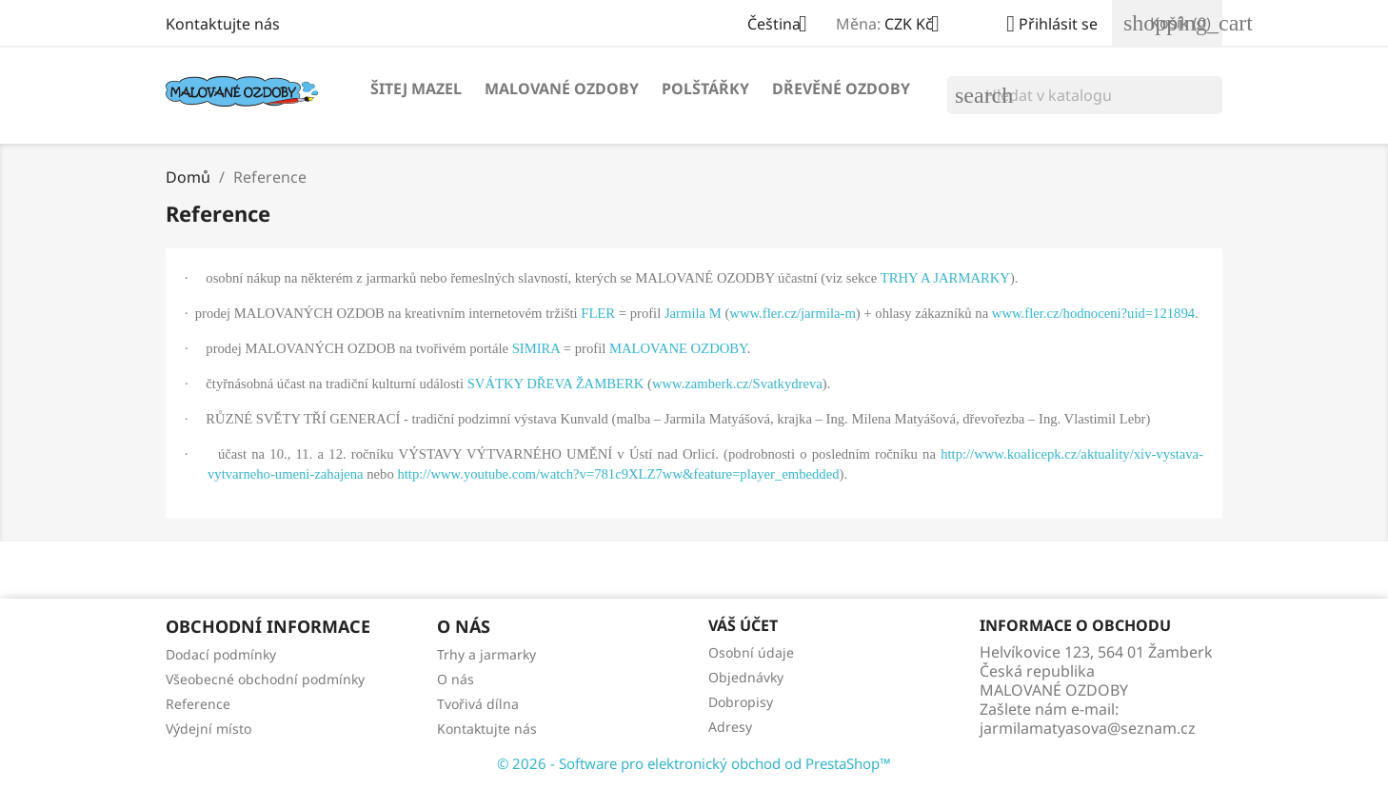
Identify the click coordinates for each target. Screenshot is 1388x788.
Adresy (730, 727)
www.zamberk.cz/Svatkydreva (737, 383)
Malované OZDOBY (562, 88)
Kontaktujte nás (223, 23)
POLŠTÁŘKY (705, 88)
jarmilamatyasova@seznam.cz (1088, 728)
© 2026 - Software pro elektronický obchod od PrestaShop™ (694, 763)
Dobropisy (740, 702)
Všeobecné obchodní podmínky (265, 679)
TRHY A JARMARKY (945, 278)
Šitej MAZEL (416, 88)
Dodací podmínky (221, 654)
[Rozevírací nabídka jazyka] (784, 25)
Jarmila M (693, 313)
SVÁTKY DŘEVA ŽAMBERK (555, 383)
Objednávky (745, 677)
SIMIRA (536, 348)
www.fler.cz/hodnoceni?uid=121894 (1093, 313)
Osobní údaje (751, 652)
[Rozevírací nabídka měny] (919, 25)
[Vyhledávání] (1084, 95)
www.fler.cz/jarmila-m (792, 313)
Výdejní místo (208, 728)
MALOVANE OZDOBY (678, 348)
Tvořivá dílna (478, 704)
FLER (598, 313)
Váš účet (743, 625)
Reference (198, 704)
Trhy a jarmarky (486, 654)
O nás (455, 679)
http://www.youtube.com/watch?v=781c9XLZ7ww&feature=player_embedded (618, 474)
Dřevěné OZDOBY (841, 88)
